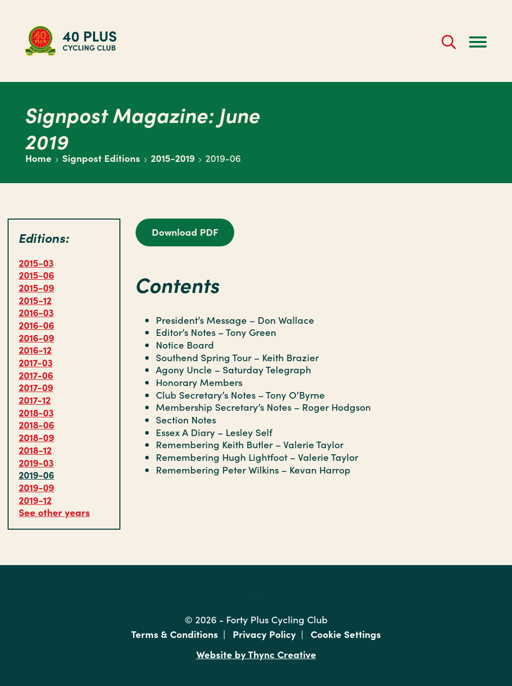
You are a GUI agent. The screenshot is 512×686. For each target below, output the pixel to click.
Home (38, 157)
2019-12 (35, 499)
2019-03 (36, 462)
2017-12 (35, 399)
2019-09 (36, 487)
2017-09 (36, 387)
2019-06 (36, 474)
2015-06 (36, 274)
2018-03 (36, 412)
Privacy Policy (264, 633)
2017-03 (36, 362)
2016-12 (35, 349)
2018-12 (35, 449)
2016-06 (36, 324)
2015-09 (36, 287)
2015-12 (35, 300)
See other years (54, 512)
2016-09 (36, 337)
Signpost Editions (101, 157)
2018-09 (36, 437)
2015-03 (36, 262)
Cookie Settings (346, 633)
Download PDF (185, 231)
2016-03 (36, 312)
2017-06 (36, 374)
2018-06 (36, 424)
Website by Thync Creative (256, 654)
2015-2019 (173, 157)
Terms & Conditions (174, 633)
